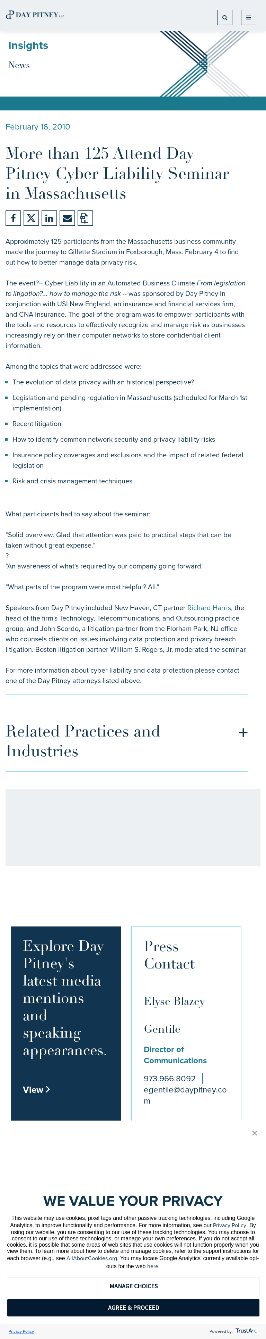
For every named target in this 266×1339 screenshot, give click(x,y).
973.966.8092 (170, 1078)
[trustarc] (246, 1331)
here (152, 1266)
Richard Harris (209, 607)
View (37, 1089)
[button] (254, 1133)
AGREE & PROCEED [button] (133, 1308)
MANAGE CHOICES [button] (133, 1286)
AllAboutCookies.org (91, 1258)
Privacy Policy (229, 1225)
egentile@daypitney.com (185, 1095)
